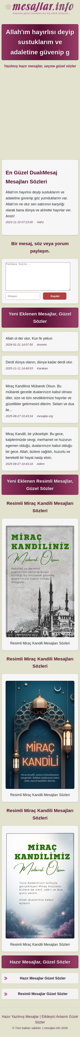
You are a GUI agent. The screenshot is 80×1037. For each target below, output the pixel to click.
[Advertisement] (40, 116)
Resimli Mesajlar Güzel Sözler (43, 994)
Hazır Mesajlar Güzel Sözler (40, 9)
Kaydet (55, 296)
